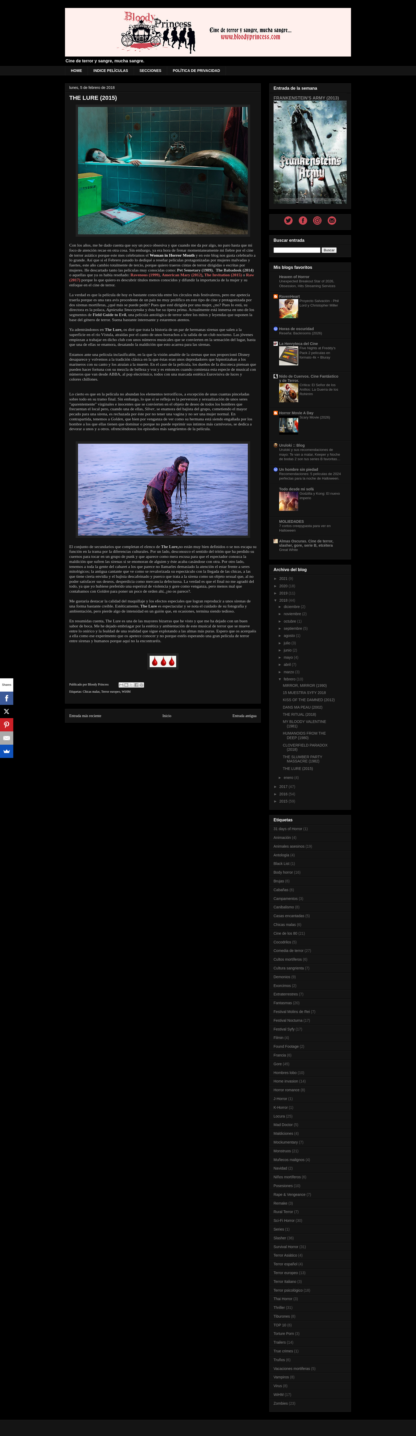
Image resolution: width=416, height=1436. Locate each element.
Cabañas (281, 890)
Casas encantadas (289, 916)
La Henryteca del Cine (298, 344)
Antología (281, 855)
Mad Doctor (283, 1125)
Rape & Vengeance (290, 1194)
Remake (280, 1203)
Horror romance (287, 1090)
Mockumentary (286, 1142)
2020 (284, 586)
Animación (282, 837)
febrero (290, 679)
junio (288, 650)
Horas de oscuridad (296, 329)
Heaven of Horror (294, 277)
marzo (289, 672)
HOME (76, 70)
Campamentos (286, 898)
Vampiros (281, 1377)
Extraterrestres (286, 994)
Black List (281, 863)
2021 (284, 578)
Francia (280, 1055)
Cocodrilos (282, 942)
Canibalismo (284, 907)
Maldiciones (283, 1133)
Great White (288, 550)
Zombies (281, 1403)
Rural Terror (283, 1212)
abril (288, 664)
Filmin (278, 1038)
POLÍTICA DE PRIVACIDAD (196, 70)
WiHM (126, 691)
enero (289, 777)
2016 (284, 794)
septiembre (293, 628)
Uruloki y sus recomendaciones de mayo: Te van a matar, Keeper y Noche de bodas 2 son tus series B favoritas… (309, 454)
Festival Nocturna (288, 1020)
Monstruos (282, 1151)
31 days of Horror (288, 829)
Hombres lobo (285, 1073)
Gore (278, 1064)
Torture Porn (284, 1333)
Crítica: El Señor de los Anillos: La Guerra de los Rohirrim (319, 389)
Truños (279, 1360)
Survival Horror (286, 1247)
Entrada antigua (244, 716)
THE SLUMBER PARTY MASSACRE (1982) (302, 759)
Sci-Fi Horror (284, 1220)
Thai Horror (283, 1299)
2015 (284, 801)
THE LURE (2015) (298, 768)
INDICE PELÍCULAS (110, 70)
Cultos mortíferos (288, 959)
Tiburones (282, 1316)
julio (287, 643)
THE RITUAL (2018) (299, 714)
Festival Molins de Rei (292, 1012)
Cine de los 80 (285, 933)
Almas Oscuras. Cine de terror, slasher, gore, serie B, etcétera (306, 543)
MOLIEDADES (291, 521)
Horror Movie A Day (296, 413)
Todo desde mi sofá (296, 489)
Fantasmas (283, 1003)
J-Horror (280, 1099)
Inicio (166, 716)
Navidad (280, 1168)
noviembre (293, 614)
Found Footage (286, 1046)
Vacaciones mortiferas (292, 1368)
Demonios (282, 977)
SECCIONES (150, 70)
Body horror (283, 872)
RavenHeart (289, 296)
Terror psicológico (288, 1290)
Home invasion (286, 1081)
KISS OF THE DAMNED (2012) (309, 700)
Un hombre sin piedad (298, 469)
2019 (284, 593)
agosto (290, 635)
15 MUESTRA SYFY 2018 (304, 693)
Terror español (285, 1264)
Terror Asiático (285, 1255)
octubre (290, 621)
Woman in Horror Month (172, 255)
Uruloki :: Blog (292, 445)
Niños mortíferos (287, 1177)
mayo (289, 657)
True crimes (283, 1351)
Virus (278, 1386)
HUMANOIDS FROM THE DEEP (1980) (304, 735)
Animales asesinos (289, 846)
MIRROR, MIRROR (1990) (305, 685)
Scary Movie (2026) (315, 417)
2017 (284, 786)
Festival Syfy (284, 1029)
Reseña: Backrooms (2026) (300, 333)
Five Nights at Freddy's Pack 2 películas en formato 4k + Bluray (318, 352)
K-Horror (281, 1107)
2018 (284, 600)
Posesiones (283, 1186)
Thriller (279, 1307)
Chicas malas (91, 691)
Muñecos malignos (289, 1160)
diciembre (292, 607)
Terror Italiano (285, 1281)
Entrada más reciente (85, 716)
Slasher (280, 1238)
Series (279, 1229)
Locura (279, 1116)
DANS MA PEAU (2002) (302, 707)
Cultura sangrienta (289, 968)
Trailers (280, 1342)
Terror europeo (110, 691)
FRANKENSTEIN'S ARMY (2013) (306, 98)
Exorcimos (282, 986)
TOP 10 (280, 1325)
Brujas (279, 881)
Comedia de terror (289, 950)
